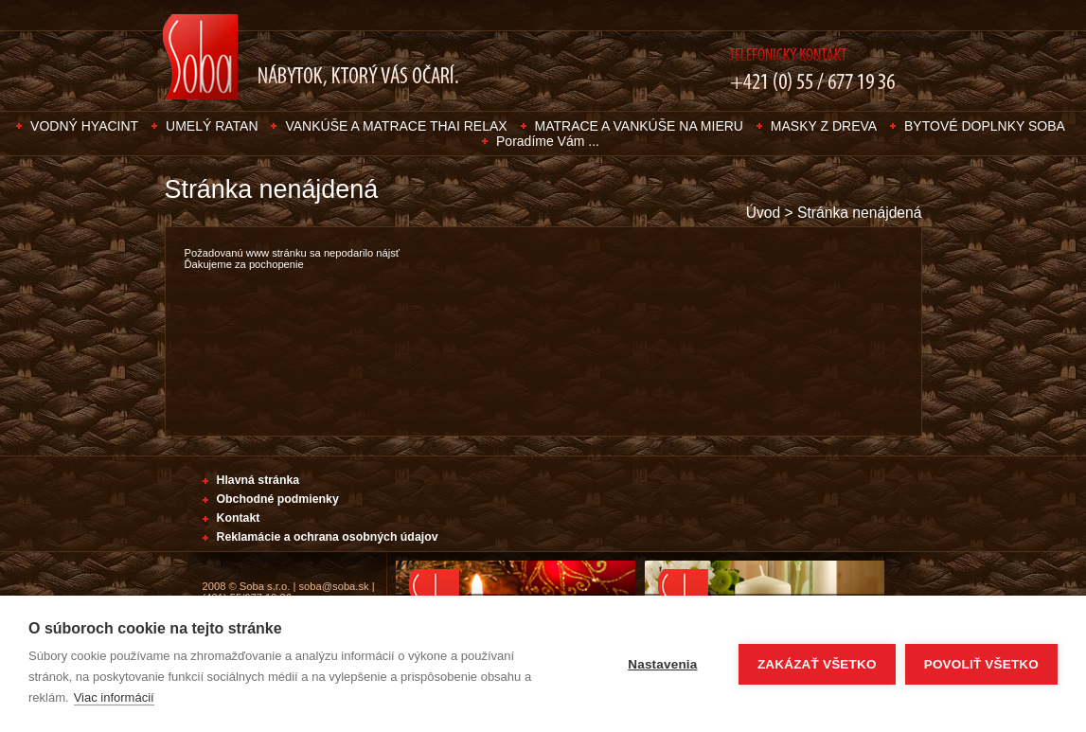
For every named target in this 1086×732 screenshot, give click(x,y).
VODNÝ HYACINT (84, 126)
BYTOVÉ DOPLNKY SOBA (984, 126)
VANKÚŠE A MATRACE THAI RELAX (396, 126)
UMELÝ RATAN (212, 126)
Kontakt (238, 518)
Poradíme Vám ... (547, 141)
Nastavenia (662, 664)
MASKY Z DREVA (824, 126)
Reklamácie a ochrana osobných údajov (327, 537)
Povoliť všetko (981, 664)
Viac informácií (114, 697)
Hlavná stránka (258, 480)
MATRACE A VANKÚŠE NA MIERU (639, 126)
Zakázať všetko (817, 664)
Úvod (763, 213)
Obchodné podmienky (278, 499)
